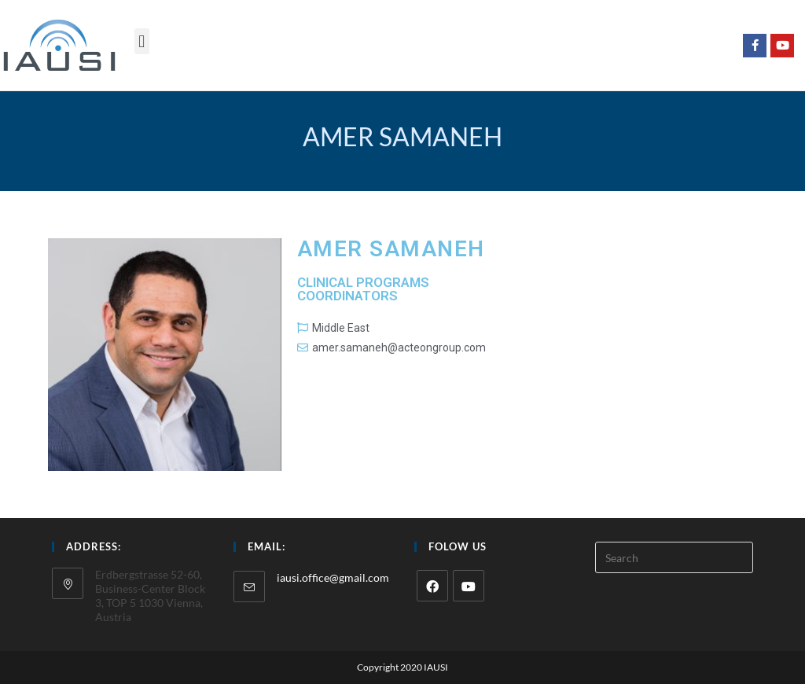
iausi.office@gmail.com (333, 577)
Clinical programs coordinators (363, 288)
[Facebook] (432, 585)
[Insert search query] (673, 557)
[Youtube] (468, 585)
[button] (141, 41)
